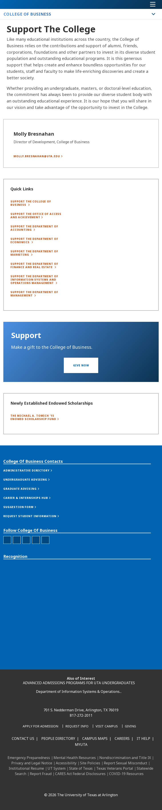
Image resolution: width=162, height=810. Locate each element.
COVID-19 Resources (126, 773)
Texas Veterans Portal (114, 768)
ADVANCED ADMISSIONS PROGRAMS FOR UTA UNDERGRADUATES (79, 682)
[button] (81, 374)
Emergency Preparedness (29, 757)
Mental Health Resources (75, 757)
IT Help (143, 738)
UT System (57, 768)
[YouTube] (84, 785)
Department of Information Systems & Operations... (79, 691)
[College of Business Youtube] (45, 571)
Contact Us (23, 738)
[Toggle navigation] (152, 4)
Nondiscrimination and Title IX (125, 757)
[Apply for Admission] (40, 726)
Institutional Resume (26, 768)
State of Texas (81, 768)
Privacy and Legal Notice (31, 763)
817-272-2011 (81, 715)
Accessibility (66, 763)
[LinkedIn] (55, 785)
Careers (122, 738)
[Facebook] (45, 785)
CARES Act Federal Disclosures (80, 773)
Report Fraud (41, 773)
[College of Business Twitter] (36, 571)
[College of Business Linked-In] (26, 571)
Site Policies (90, 763)
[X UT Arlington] (74, 785)
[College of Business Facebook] (7, 571)
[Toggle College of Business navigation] (153, 14)
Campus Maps (95, 738)
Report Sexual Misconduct (125, 763)
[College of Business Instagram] (17, 571)
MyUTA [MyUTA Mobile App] (81, 744)
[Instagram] (65, 785)
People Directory (58, 738)
